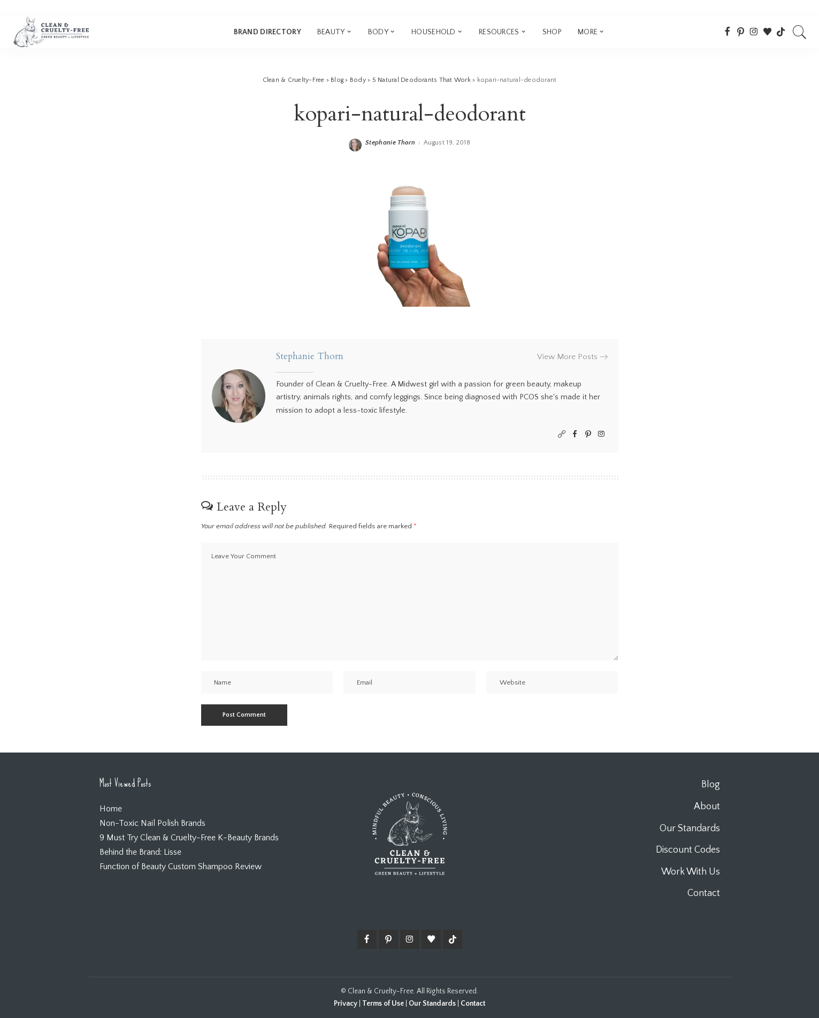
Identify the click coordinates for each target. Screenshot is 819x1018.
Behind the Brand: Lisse (140, 852)
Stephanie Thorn (390, 143)
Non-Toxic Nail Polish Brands (152, 823)
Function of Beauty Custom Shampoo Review (180, 866)
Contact (473, 1003)
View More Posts (572, 357)
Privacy (345, 1003)
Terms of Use (383, 1003)
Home (110, 809)
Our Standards (432, 1003)
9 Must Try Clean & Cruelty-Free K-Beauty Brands (189, 837)
